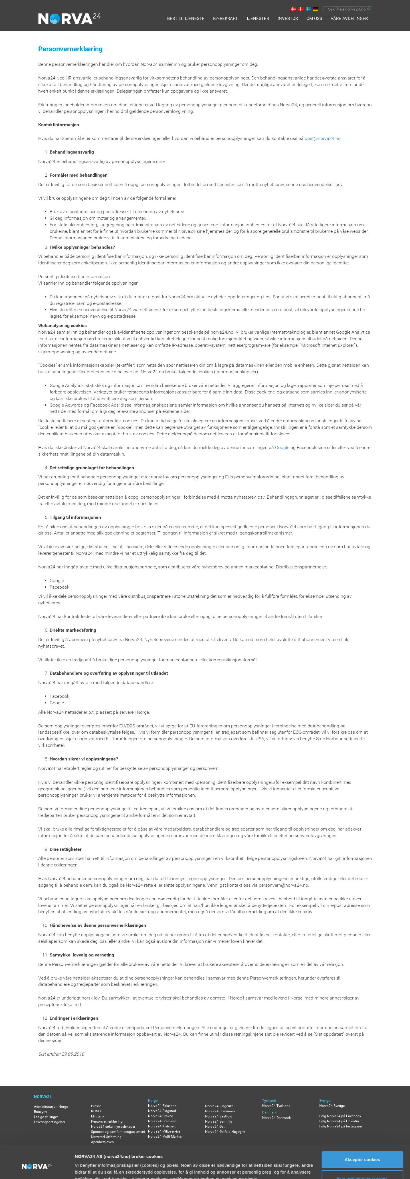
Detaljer (83, 1167)
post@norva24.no (323, 138)
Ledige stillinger (46, 1117)
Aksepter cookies (362, 1132)
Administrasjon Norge (51, 1107)
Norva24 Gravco (160, 1116)
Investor (288, 18)
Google (282, 447)
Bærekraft (225, 18)
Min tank (97, 1116)
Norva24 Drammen (220, 1111)
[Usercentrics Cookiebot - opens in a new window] (37, 1168)
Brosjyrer (40, 1112)
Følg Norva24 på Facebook (340, 1116)
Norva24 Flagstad (162, 1111)
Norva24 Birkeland (162, 1106)
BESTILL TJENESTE (186, 18)
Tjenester (257, 18)
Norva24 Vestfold (218, 1116)
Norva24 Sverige (332, 1106)
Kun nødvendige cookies (362, 1151)
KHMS (96, 1111)
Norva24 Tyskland (276, 1106)
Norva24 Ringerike (219, 1106)
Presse (96, 1106)
